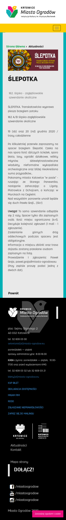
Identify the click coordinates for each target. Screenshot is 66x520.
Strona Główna (15, 46)
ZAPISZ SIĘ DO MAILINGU (21, 413)
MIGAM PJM (14, 395)
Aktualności (36, 46)
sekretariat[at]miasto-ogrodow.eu (26, 343)
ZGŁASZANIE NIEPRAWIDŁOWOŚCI (25, 407)
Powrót (13, 293)
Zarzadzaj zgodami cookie (48, 514)
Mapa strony (19, 461)
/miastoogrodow (24, 486)
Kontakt (16, 449)
